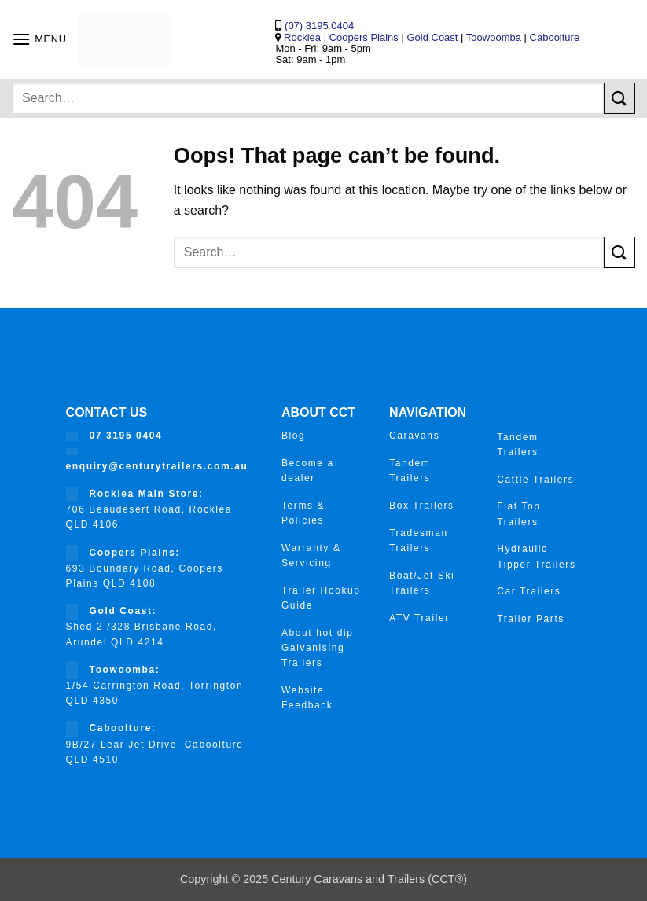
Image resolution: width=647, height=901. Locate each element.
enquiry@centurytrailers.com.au (157, 466)
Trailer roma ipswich (539, 837)
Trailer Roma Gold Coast (66, 837)
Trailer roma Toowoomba (389, 837)
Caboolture (555, 37)
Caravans (414, 435)
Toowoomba (495, 37)
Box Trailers (421, 505)
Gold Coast (432, 37)
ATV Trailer (419, 617)
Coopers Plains (364, 37)
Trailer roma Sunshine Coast (239, 841)
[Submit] (619, 98)
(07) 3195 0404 (317, 25)
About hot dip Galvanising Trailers (317, 647)
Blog (293, 435)
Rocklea (304, 37)
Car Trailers (529, 591)
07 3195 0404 (126, 435)
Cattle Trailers (535, 479)
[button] (39, 39)
